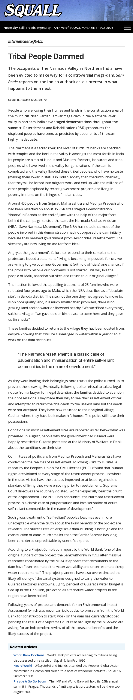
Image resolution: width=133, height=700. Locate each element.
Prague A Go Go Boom (29, 681)
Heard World (22, 666)
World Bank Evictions (28, 655)
